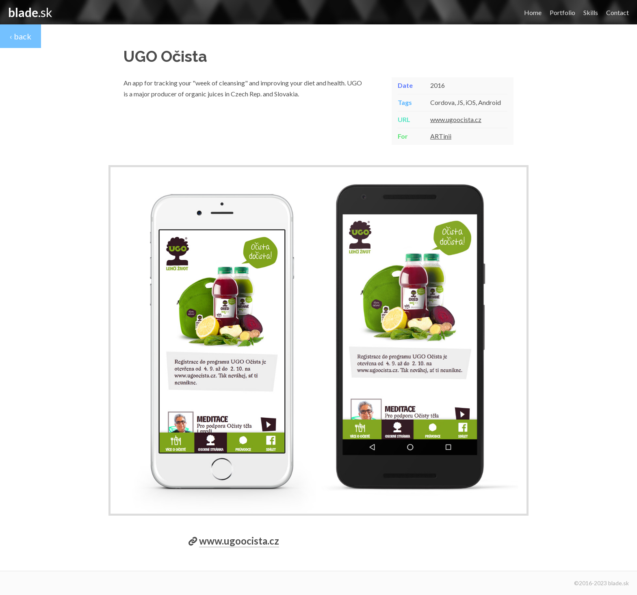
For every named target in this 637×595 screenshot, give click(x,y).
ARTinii (440, 136)
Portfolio (562, 12)
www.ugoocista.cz (455, 119)
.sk (30, 12)
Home (533, 12)
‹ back (20, 36)
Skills (590, 12)
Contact (617, 12)
